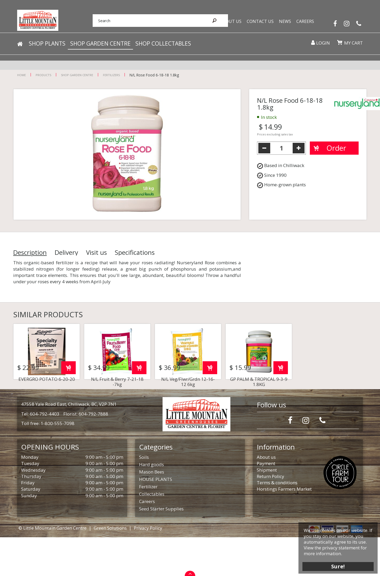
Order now (68, 406)
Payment (266, 502)
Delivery (66, 252)
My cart (352, 47)
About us (266, 496)
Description (30, 252)
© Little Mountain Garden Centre (52, 567)
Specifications (135, 252)
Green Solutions (110, 567)
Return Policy (270, 515)
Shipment (267, 509)
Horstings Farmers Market (284, 528)
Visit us (96, 252)
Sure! (335, 563)
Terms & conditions (277, 521)
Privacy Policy (148, 567)
